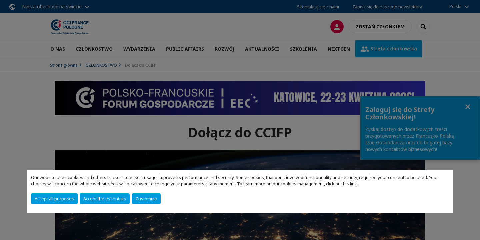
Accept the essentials (104, 199)
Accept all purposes (54, 199)
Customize (146, 199)
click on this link (341, 184)
